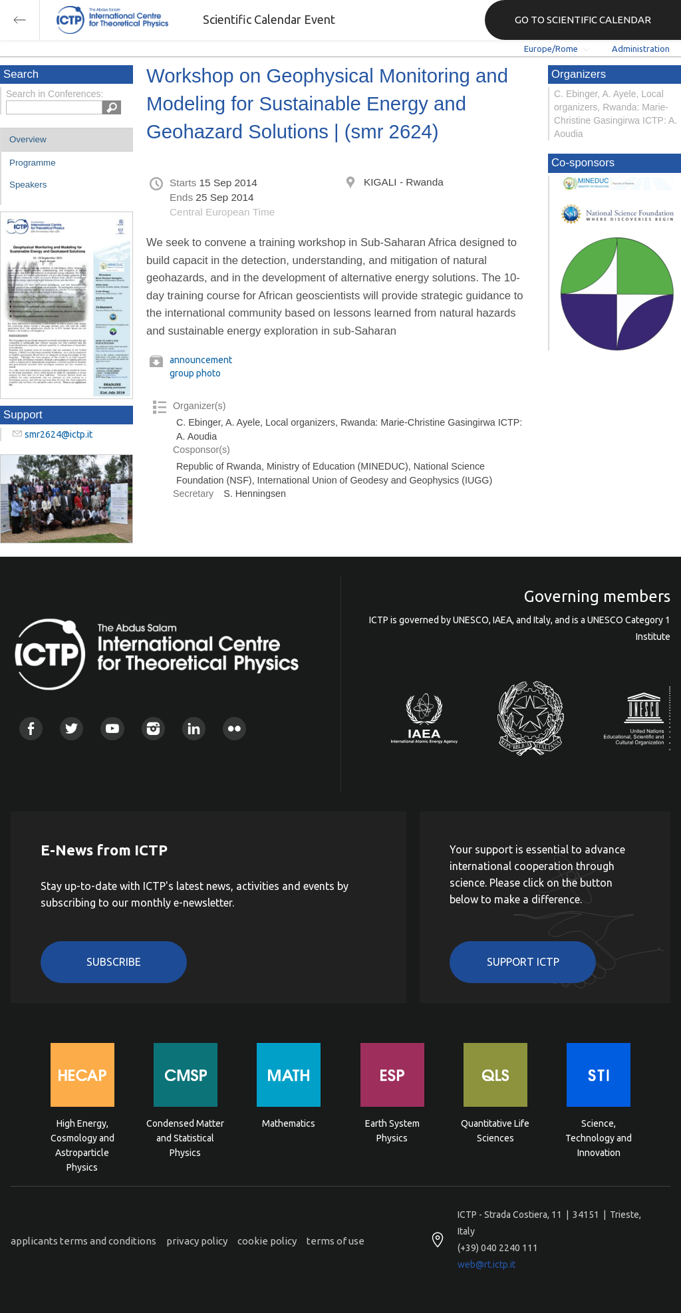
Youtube (112, 728)
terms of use (335, 1240)
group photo (195, 373)
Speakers (28, 185)
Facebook (31, 728)
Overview (28, 139)
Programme (32, 163)
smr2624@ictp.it (58, 434)
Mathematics (288, 1123)
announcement (201, 360)
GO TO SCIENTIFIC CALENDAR (583, 19)
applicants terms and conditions (83, 1240)
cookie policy (267, 1240)
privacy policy (196, 1240)
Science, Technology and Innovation (598, 1137)
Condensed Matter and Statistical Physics (185, 1137)
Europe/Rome (551, 48)
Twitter (71, 728)
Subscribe (113, 962)
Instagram (153, 728)
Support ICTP (523, 962)
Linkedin (193, 728)
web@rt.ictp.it (486, 1264)
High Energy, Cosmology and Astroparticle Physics (82, 1137)
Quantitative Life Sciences (495, 1130)
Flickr (234, 728)
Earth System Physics (392, 1130)
